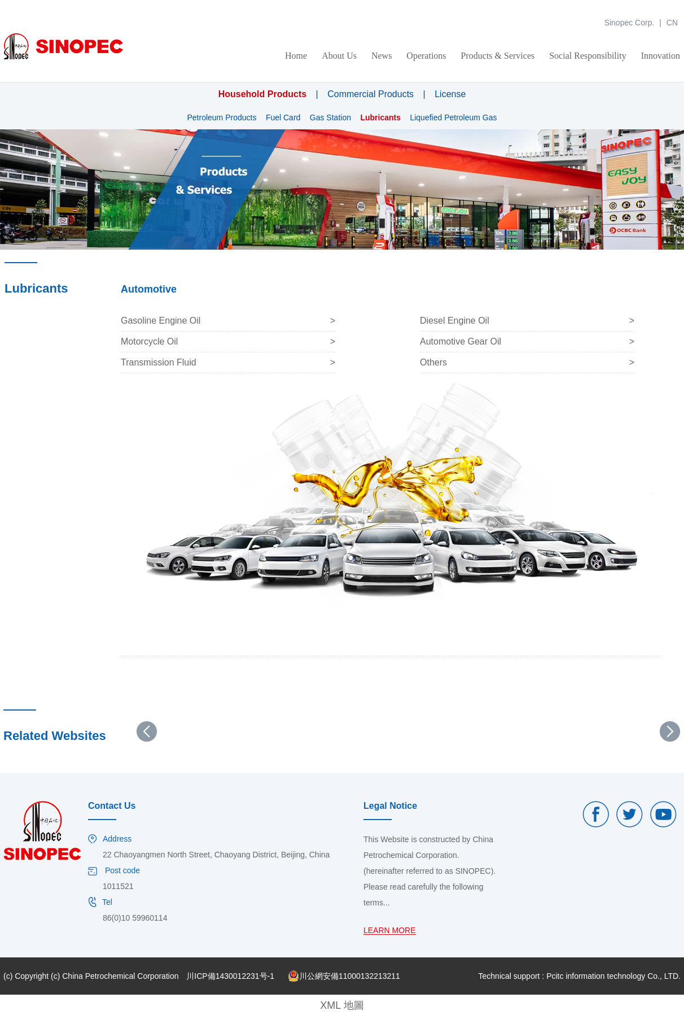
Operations (426, 55)
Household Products (262, 94)
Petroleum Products (221, 117)
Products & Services (498, 55)
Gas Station (330, 117)
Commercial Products (370, 94)
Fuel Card (283, 117)
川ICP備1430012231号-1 (230, 976)
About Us (339, 55)
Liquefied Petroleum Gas (453, 117)
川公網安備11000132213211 (344, 976)
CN (672, 22)
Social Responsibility (587, 55)
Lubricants (380, 117)
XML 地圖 (341, 1005)
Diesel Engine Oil (454, 320)
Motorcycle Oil (149, 341)
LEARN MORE (389, 930)
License (450, 94)
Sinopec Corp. (629, 22)
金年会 (12, 5)
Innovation (660, 55)
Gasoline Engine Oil (160, 320)
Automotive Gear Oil (460, 341)
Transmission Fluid (158, 362)
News (381, 55)
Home (296, 55)
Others (433, 362)
